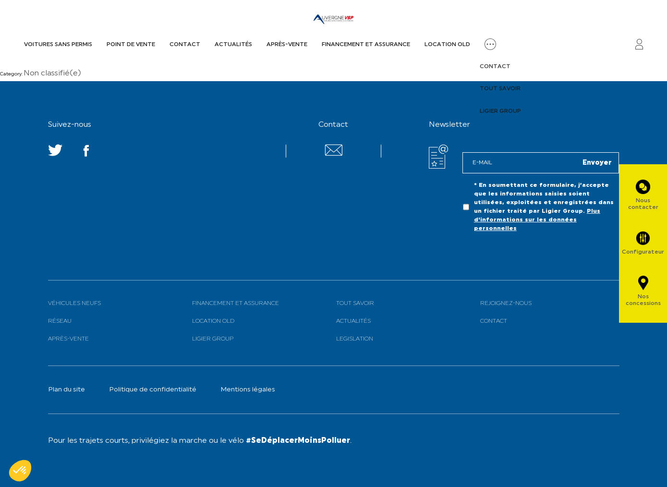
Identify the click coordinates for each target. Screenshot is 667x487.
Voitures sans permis (58, 45)
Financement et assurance (366, 45)
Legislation (354, 339)
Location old (447, 45)
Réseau (60, 321)
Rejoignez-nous (506, 303)
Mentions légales (247, 389)
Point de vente (131, 45)
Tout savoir (355, 303)
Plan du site (66, 389)
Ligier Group (212, 339)
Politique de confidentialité (152, 389)
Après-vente (287, 45)
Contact (185, 45)
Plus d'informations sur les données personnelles (537, 219)
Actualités (233, 45)
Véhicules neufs (74, 303)
